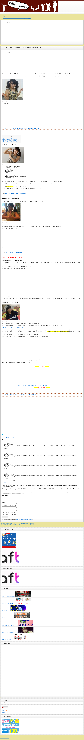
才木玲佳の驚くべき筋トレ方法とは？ (10, 141)
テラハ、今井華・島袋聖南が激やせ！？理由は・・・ (14, 257)
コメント (3, 497)
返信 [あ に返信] (5, 482)
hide (12, 136)
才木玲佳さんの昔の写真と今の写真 (9, 139)
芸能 (13, 437)
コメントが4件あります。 (7, 437)
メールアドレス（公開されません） (9, 506)
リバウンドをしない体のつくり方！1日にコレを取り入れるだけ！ (21, 394)
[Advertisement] (36, 33)
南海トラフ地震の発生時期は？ (8, 596)
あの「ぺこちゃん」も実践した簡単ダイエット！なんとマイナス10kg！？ (33, 385)
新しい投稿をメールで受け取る (9, 515)
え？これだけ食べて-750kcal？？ (8, 603)
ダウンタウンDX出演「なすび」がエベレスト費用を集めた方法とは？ (22, 128)
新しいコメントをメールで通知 (9, 512)
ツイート (3, 436)
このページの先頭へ (4, 738)
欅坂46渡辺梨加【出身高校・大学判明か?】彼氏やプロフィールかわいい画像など (17, 525)
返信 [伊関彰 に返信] (5, 461)
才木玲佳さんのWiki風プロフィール (9, 138)
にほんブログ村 (5, 712)
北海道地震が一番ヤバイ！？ (8, 618)
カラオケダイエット (9, 736)
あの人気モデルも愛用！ (7, 640)
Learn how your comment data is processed (24, 519)
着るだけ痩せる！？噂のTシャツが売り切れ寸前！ (13, 327)
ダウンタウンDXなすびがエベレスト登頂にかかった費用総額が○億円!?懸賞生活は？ (17, 523)
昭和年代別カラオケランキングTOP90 (10, 625)
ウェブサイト (4, 509)
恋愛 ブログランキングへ (6, 709)
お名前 (3, 502)
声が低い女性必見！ (6, 611)
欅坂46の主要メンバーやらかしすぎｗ (10, 632)
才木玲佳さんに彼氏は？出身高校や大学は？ (11, 140)
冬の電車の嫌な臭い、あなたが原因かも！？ (16, 193)
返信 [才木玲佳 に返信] (5, 451)
